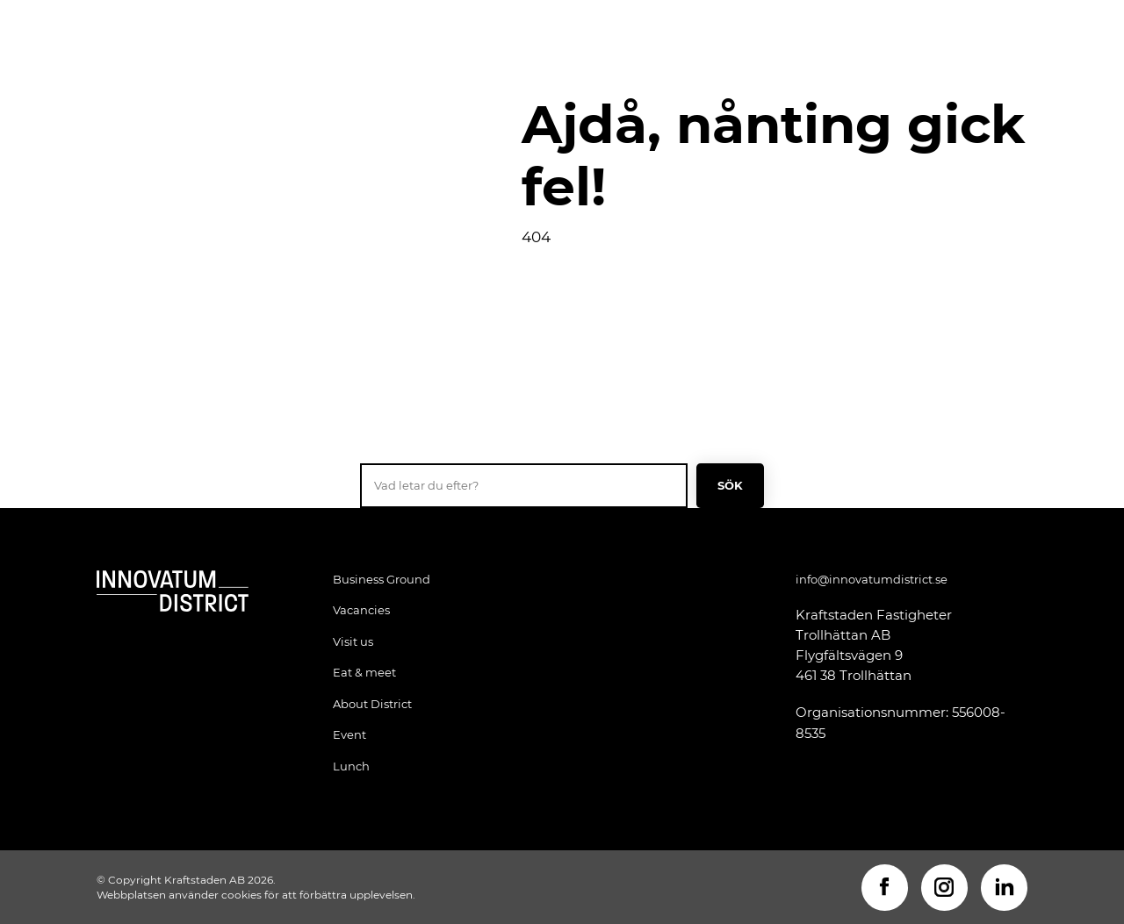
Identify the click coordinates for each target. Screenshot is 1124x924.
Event (349, 734)
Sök (730, 485)
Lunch (351, 766)
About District (372, 704)
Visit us (353, 641)
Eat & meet (364, 672)
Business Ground (381, 579)
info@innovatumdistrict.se (871, 579)
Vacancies (361, 610)
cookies (241, 894)
